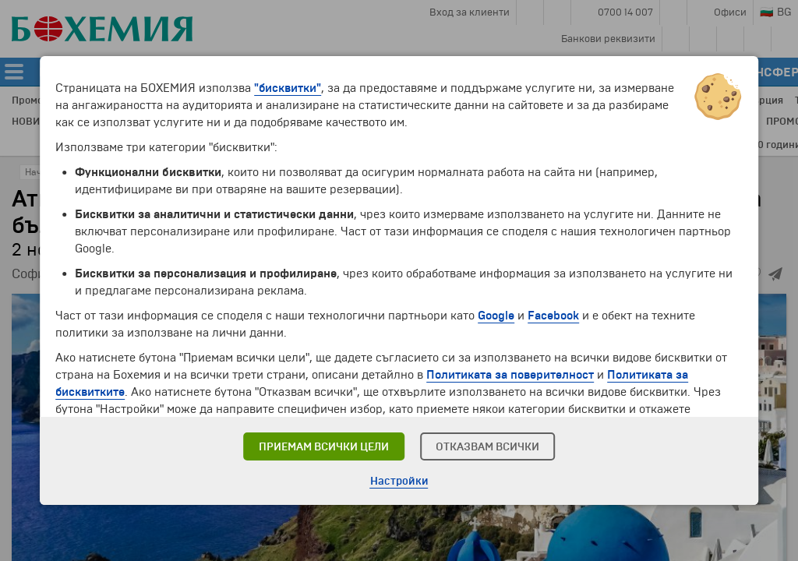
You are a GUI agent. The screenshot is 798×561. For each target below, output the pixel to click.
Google (496, 316)
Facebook (553, 316)
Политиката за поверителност (510, 375)
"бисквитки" (287, 88)
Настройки (399, 481)
